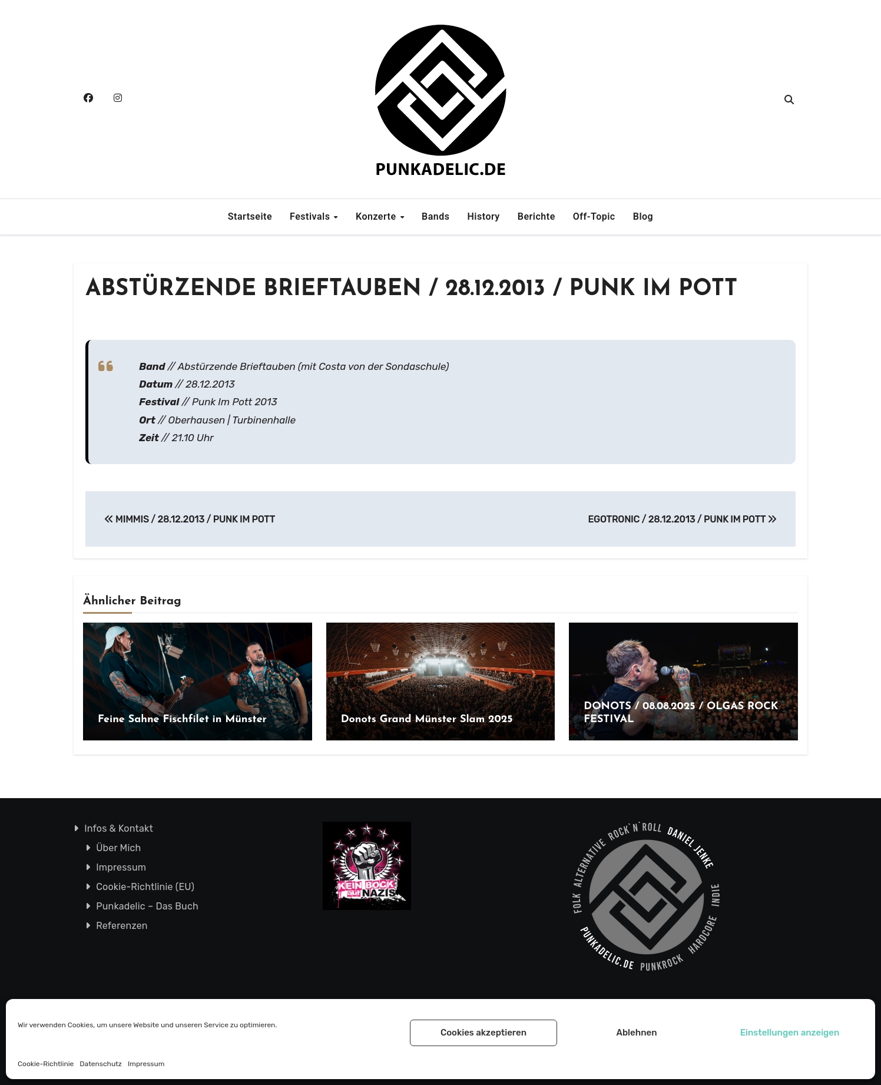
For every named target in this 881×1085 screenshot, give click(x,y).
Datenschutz (101, 1064)
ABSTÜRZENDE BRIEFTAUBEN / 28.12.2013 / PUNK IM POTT (411, 289)
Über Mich (118, 848)
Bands (435, 216)
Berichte (536, 216)
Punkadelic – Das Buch (147, 906)
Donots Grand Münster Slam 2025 (427, 719)
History (484, 216)
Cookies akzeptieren (483, 1032)
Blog (643, 216)
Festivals (311, 216)
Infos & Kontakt (118, 828)
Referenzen (122, 925)
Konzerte (377, 216)
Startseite (250, 216)
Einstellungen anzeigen (790, 1032)
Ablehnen (636, 1032)
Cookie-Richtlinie (46, 1064)
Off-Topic (594, 216)
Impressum (146, 1064)
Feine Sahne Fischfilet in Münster (182, 719)
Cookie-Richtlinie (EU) (145, 886)
